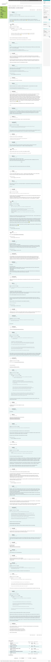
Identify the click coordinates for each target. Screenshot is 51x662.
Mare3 (11, 649)
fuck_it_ (13, 283)
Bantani (13, 12)
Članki (1, 12)
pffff (12, 201)
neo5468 (35, 648)
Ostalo (1, 16)
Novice (1, 7)
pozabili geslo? (45, 17)
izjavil (21, 28)
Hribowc (11, 646)
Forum (1, 9)
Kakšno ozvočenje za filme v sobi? (15, 648)
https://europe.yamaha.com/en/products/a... (15, 546)
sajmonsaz (13, 91)
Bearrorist (35, 651)
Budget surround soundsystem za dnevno (16, 651)
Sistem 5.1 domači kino (13, 645)
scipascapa (14, 315)
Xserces (13, 42)
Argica (13, 441)
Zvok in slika (14, 644)
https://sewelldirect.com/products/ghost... (19, 234)
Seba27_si (13, 116)
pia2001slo (13, 623)
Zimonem (13, 549)
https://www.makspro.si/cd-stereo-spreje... (15, 523)
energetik (13, 53)
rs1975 (13, 486)
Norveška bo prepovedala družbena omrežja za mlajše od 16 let (19, 0)
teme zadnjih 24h (3, 11)
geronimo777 (14, 122)
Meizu (11, 336)
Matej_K (13, 414)
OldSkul (13, 332)
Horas (13, 24)
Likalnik (13, 447)
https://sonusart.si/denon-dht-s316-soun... (18, 329)
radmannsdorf (12, 28)
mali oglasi (2, 10)
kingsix (14, 177)
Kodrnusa (13, 77)
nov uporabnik (45, 16)
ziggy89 (13, 423)
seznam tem (45, 24)
